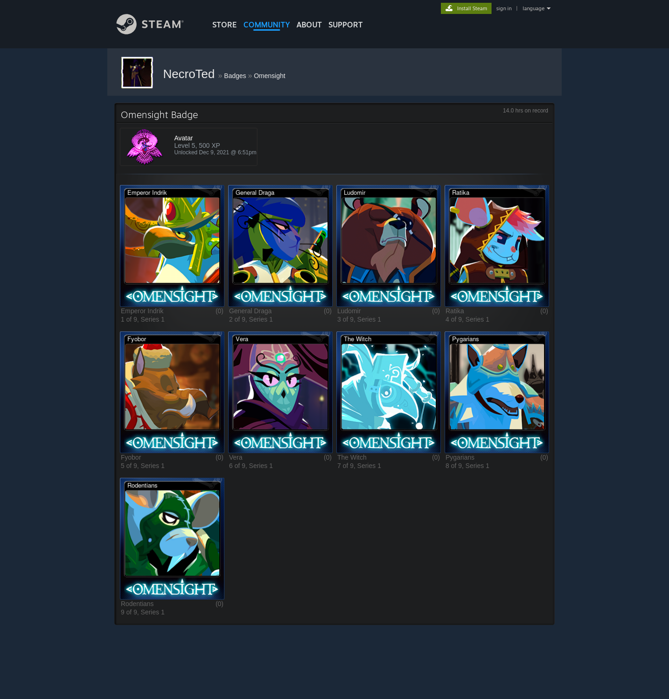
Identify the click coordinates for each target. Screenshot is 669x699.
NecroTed (190, 74)
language (533, 8)
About (309, 24)
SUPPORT (345, 24)
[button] (172, 245)
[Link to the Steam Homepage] (157, 32)
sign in (504, 8)
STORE (224, 24)
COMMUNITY (266, 24)
